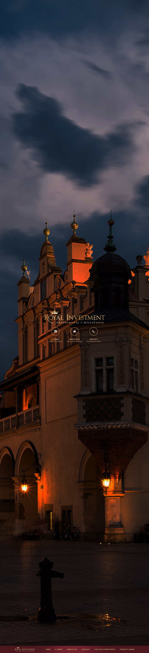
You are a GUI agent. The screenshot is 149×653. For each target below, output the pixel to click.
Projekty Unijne (127, 649)
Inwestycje (72, 649)
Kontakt (86, 649)
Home (48, 649)
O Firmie (58, 649)
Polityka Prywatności (104, 649)
